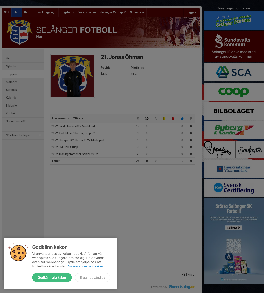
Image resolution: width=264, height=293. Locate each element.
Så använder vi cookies (86, 266)
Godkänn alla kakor (52, 277)
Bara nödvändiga (92, 277)
